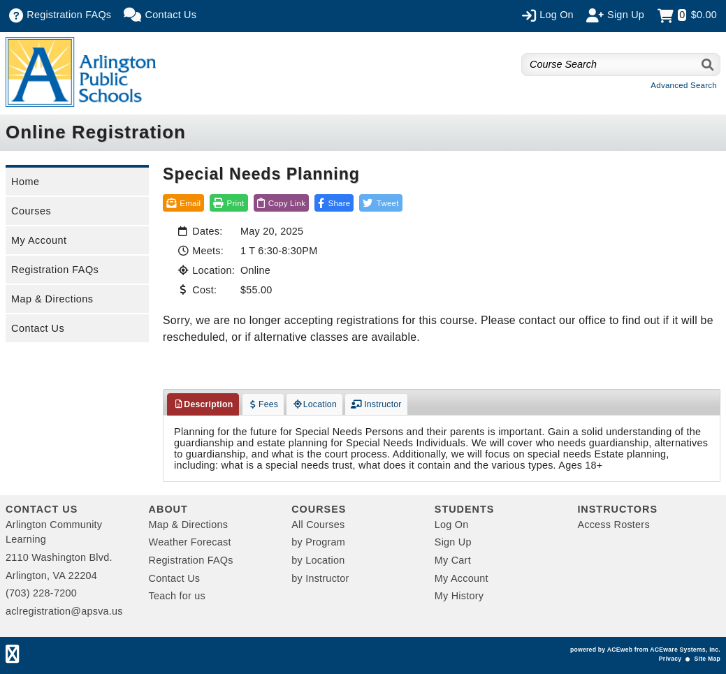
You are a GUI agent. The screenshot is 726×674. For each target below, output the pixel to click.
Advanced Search (684, 85)
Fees (263, 404)
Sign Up (453, 542)
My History (459, 595)
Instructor (376, 404)
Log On (452, 524)
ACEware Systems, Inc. (685, 649)
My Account (38, 240)
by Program (318, 542)
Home (25, 181)
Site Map (707, 658)
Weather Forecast (190, 542)
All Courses (317, 524)
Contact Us (37, 328)
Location (314, 404)
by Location (317, 560)
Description (203, 404)
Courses (31, 211)
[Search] (708, 65)
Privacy (670, 658)
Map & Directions (52, 299)
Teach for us (177, 595)
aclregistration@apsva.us (64, 611)
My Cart (453, 560)
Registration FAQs (55, 269)
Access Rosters (613, 524)
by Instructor (320, 578)
